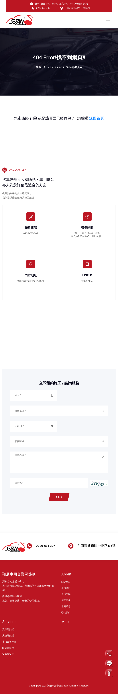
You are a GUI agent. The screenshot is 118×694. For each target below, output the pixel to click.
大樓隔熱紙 (8, 635)
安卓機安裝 (8, 654)
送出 (59, 497)
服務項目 (66, 588)
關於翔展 (66, 582)
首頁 (38, 67)
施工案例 (66, 600)
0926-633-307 (30, 234)
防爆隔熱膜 (8, 648)
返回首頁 (96, 118)
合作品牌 (66, 594)
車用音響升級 (9, 642)
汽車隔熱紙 (8, 629)
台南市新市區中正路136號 (31, 281)
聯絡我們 (66, 612)
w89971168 (87, 281)
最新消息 (66, 606)
